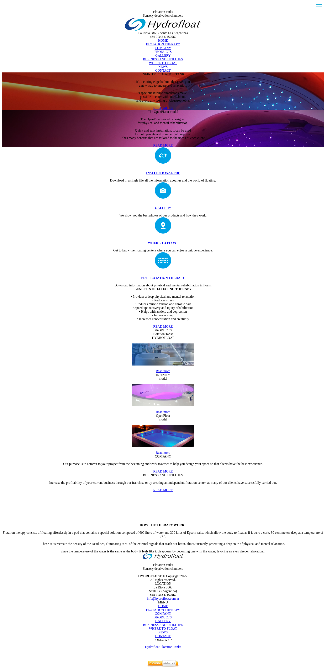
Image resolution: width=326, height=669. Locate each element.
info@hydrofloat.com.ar (163, 598)
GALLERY (163, 55)
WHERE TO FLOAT (163, 63)
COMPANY (163, 48)
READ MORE (163, 108)
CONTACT (163, 70)
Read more (163, 371)
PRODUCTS (163, 51)
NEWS (163, 66)
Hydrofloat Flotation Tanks (163, 647)
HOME (163, 40)
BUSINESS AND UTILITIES (163, 59)
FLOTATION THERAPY (163, 44)
